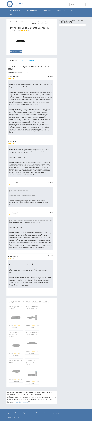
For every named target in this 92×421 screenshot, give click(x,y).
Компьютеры (61, 10)
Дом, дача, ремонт (15, 10)
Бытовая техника (32, 10)
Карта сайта (47, 413)
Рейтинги (38, 413)
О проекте (9, 413)
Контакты (18, 413)
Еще (11, 14)
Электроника (47, 10)
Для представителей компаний (62, 413)
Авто (72, 10)
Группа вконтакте (28, 413)
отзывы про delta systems (22, 402)
